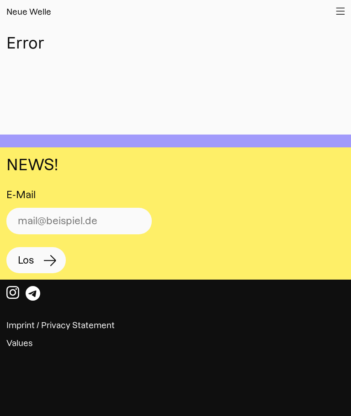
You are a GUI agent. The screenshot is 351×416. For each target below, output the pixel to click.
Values (19, 343)
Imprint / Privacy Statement (60, 325)
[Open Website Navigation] (340, 11)
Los (26, 260)
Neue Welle (28, 11)
